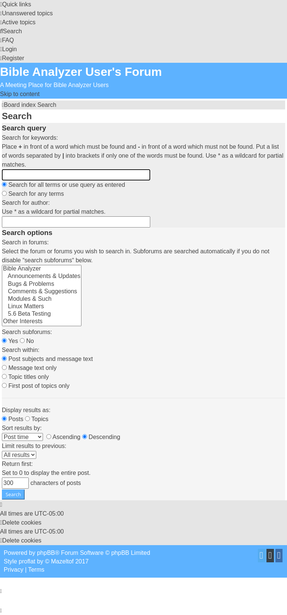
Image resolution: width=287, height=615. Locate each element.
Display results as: (26, 410)
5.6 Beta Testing (41, 314)
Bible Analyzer (41, 269)
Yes (10, 341)
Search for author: (26, 203)
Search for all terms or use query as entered (63, 185)
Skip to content (20, 94)
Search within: (21, 350)
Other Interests (41, 321)
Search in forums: (25, 242)
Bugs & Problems (41, 284)
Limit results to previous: (34, 446)
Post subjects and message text (47, 359)
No (27, 341)
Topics (37, 419)
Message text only (29, 368)
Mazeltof (62, 561)
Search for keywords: (30, 138)
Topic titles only (25, 377)
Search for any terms (33, 194)
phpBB (46, 553)
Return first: (17, 464)
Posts (12, 419)
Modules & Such (41, 299)
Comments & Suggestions (41, 292)
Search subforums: (27, 332)
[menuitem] (26, 13)
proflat (27, 561)
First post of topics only (36, 386)
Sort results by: (22, 428)
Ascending (63, 437)
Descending (101, 437)
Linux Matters (41, 306)
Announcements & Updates (41, 276)
